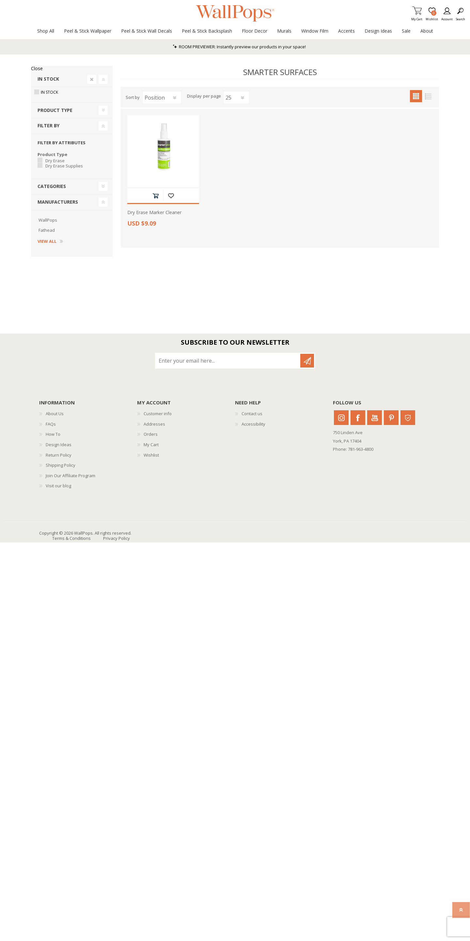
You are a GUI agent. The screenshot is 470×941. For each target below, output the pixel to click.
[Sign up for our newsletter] (228, 361)
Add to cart (155, 195)
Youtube (374, 417)
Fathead (47, 230)
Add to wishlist (171, 195)
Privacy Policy (116, 538)
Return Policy (58, 455)
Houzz (407, 417)
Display (194, 96)
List (428, 96)
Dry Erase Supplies (64, 166)
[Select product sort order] (161, 97)
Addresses (154, 424)
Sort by (133, 97)
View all (47, 241)
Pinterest (391, 417)
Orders (151, 434)
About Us (55, 413)
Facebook (358, 417)
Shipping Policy (60, 465)
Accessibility (253, 424)
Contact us (252, 413)
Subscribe (307, 361)
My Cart (151, 444)
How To (53, 434)
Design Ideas (58, 444)
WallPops (48, 220)
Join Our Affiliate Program (70, 475)
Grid (416, 96)
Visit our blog (58, 486)
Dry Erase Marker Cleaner (154, 212)
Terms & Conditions (71, 538)
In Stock (48, 79)
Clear (91, 79)
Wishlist (151, 455)
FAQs (51, 424)
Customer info (158, 413)
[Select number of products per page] (236, 97)
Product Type (55, 110)
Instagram (341, 417)
